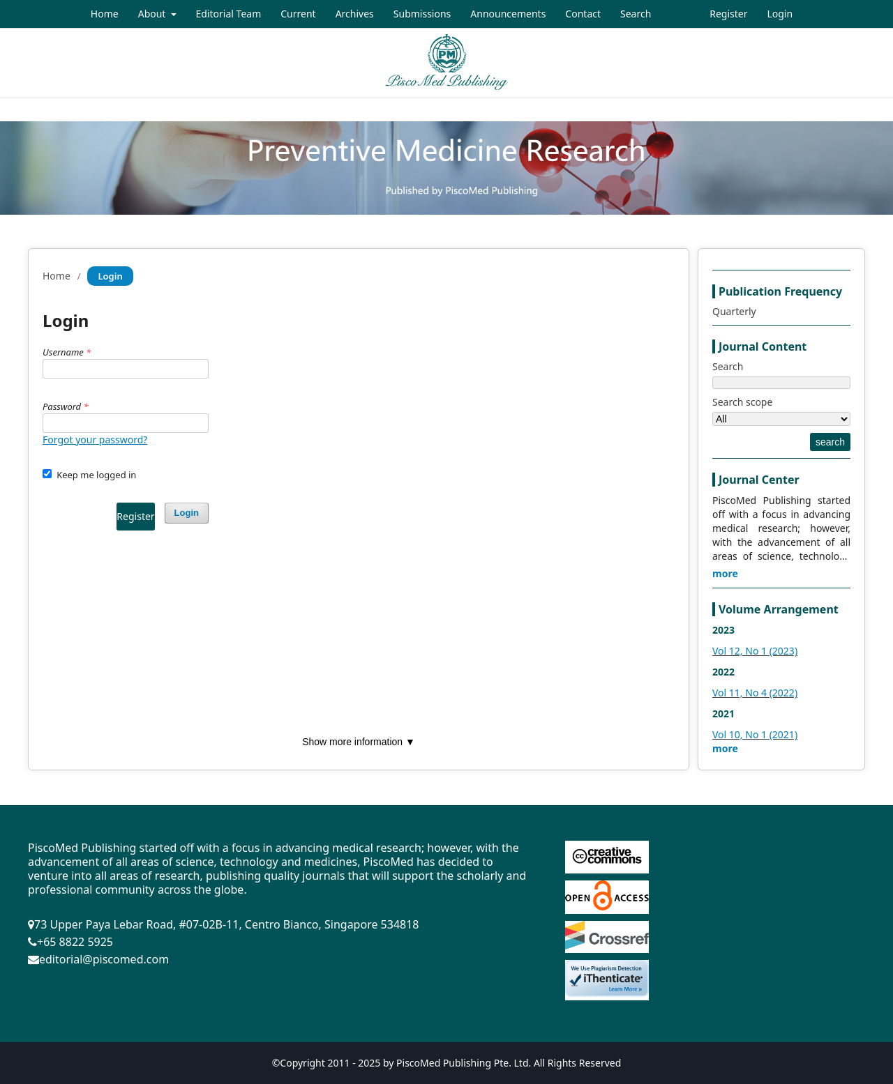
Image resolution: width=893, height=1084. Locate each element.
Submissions (422, 13)
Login (780, 13)
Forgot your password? (95, 439)
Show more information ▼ (358, 741)
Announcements (508, 13)
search (830, 442)
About (153, 13)
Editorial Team (229, 13)
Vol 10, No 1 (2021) (754, 734)
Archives (355, 13)
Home (105, 13)
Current (297, 13)
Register (728, 13)
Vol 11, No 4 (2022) (754, 692)
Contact (583, 13)
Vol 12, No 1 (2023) (754, 650)
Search (635, 13)
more (725, 573)
